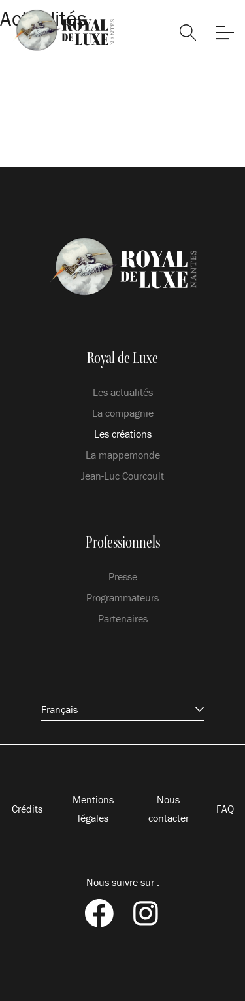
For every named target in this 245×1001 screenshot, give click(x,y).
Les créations (123, 433)
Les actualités (123, 391)
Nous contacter (168, 808)
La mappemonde (123, 454)
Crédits (27, 808)
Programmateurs (122, 597)
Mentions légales (93, 808)
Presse (122, 576)
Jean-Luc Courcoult (122, 475)
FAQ (225, 808)
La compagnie (123, 412)
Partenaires (123, 618)
